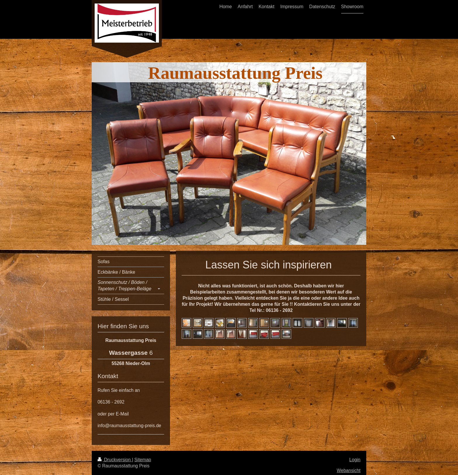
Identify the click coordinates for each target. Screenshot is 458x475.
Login (354, 459)
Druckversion (115, 459)
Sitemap (142, 459)
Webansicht (348, 470)
